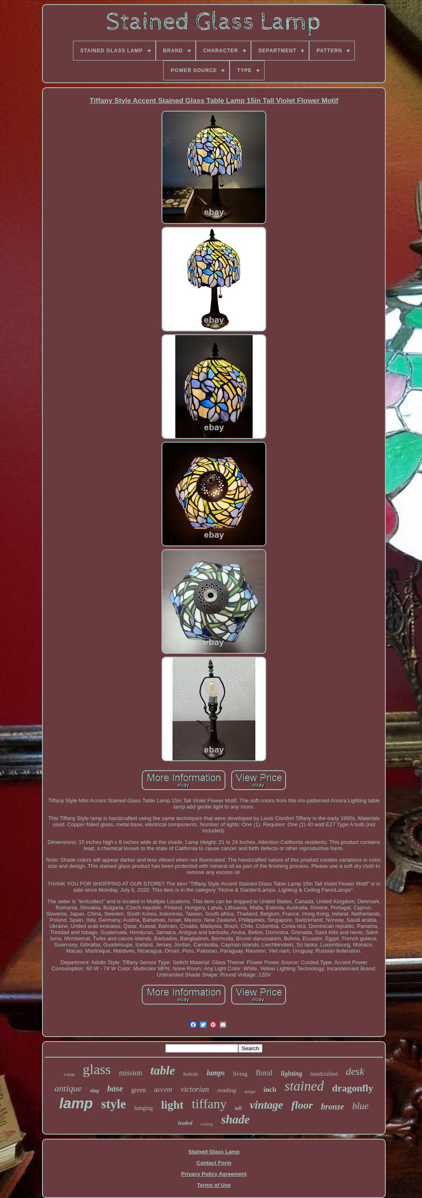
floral (264, 1072)
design (249, 1091)
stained (304, 1086)
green (138, 1089)
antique (68, 1088)
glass (97, 1069)
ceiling (207, 1123)
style (113, 1104)
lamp (76, 1103)
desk (355, 1071)
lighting (291, 1073)
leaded (185, 1123)
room (68, 1074)
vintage (266, 1105)
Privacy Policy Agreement (213, 1174)
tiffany (209, 1103)
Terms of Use (213, 1185)
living (240, 1073)
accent (163, 1089)
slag (94, 1090)
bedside (191, 1074)
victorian (195, 1089)
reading (226, 1090)
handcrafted (324, 1074)
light (172, 1104)
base (115, 1088)
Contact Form (214, 1163)
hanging (143, 1108)
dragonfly (352, 1088)
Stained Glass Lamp (213, 1152)
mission (130, 1073)
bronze (332, 1106)
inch (269, 1089)
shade (235, 1119)
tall (238, 1108)
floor (302, 1105)
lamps (215, 1073)
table (162, 1070)
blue (360, 1106)
